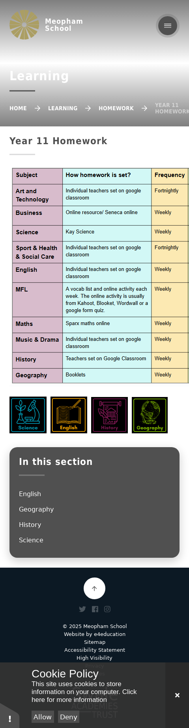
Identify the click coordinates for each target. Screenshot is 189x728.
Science (31, 540)
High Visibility (94, 658)
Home (18, 108)
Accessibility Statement (94, 650)
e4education (109, 634)
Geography (36, 509)
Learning (62, 108)
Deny (68, 717)
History (30, 525)
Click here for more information (84, 696)
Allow (43, 717)
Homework (116, 108)
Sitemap (94, 642)
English (30, 494)
